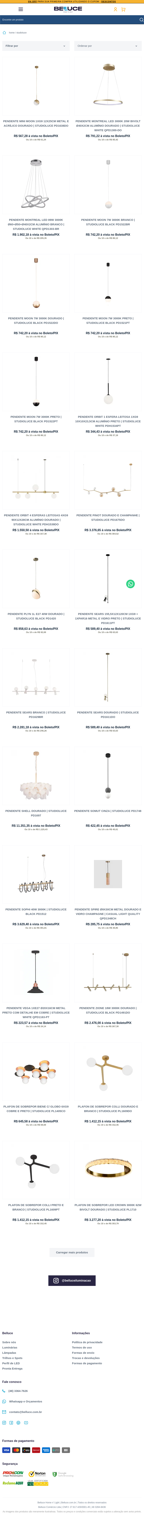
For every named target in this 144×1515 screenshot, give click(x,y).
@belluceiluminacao (72, 1280)
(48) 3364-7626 (15, 1390)
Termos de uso (82, 1347)
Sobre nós (9, 1341)
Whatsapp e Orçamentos (22, 1401)
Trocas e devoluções (86, 1357)
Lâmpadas (9, 1352)
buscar (141, 19)
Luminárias (9, 1347)
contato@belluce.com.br (22, 1411)
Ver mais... (72, 1252)
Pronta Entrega (12, 1368)
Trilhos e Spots (12, 1357)
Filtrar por (12, 45)
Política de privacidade (87, 1341)
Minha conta (115, 9)
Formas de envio (83, 1352)
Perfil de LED (11, 1362)
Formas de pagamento (87, 1362)
